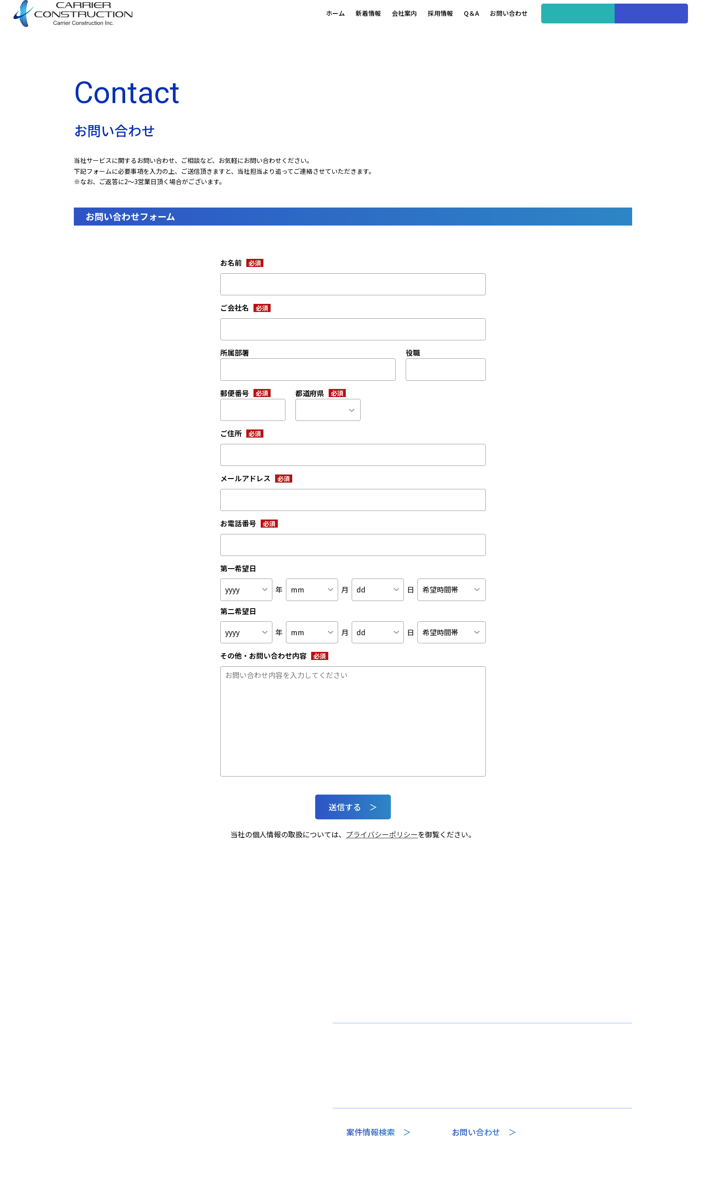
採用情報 (407, 26)
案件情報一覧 (497, 1060)
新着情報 (335, 26)
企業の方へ (618, 27)
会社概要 (352, 1095)
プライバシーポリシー (382, 834)
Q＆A (438, 26)
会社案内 (371, 26)
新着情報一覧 (433, 1042)
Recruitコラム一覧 (504, 1095)
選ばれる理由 (497, 1078)
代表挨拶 (352, 1060)
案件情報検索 (544, 27)
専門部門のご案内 (364, 1078)
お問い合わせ (475, 26)
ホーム (302, 26)
